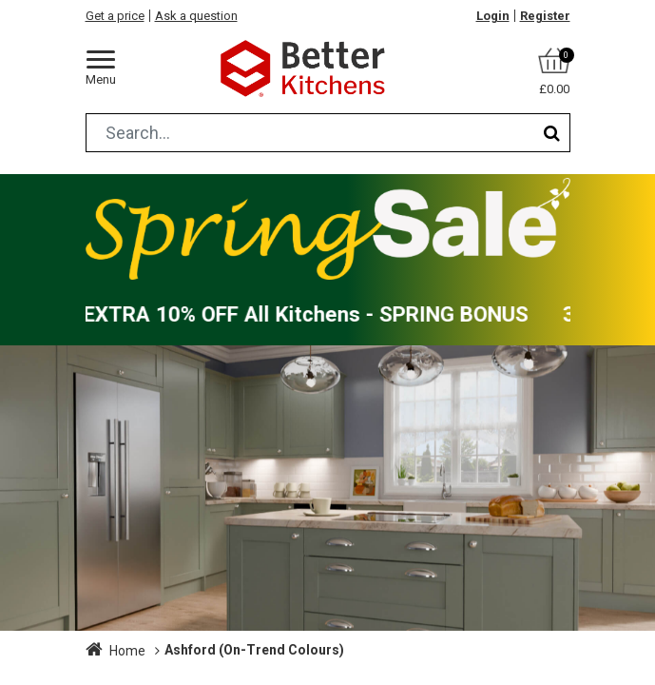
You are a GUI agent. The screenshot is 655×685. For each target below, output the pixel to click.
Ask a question (196, 16)
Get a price (115, 16)
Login (493, 16)
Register (545, 16)
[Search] (551, 132)
